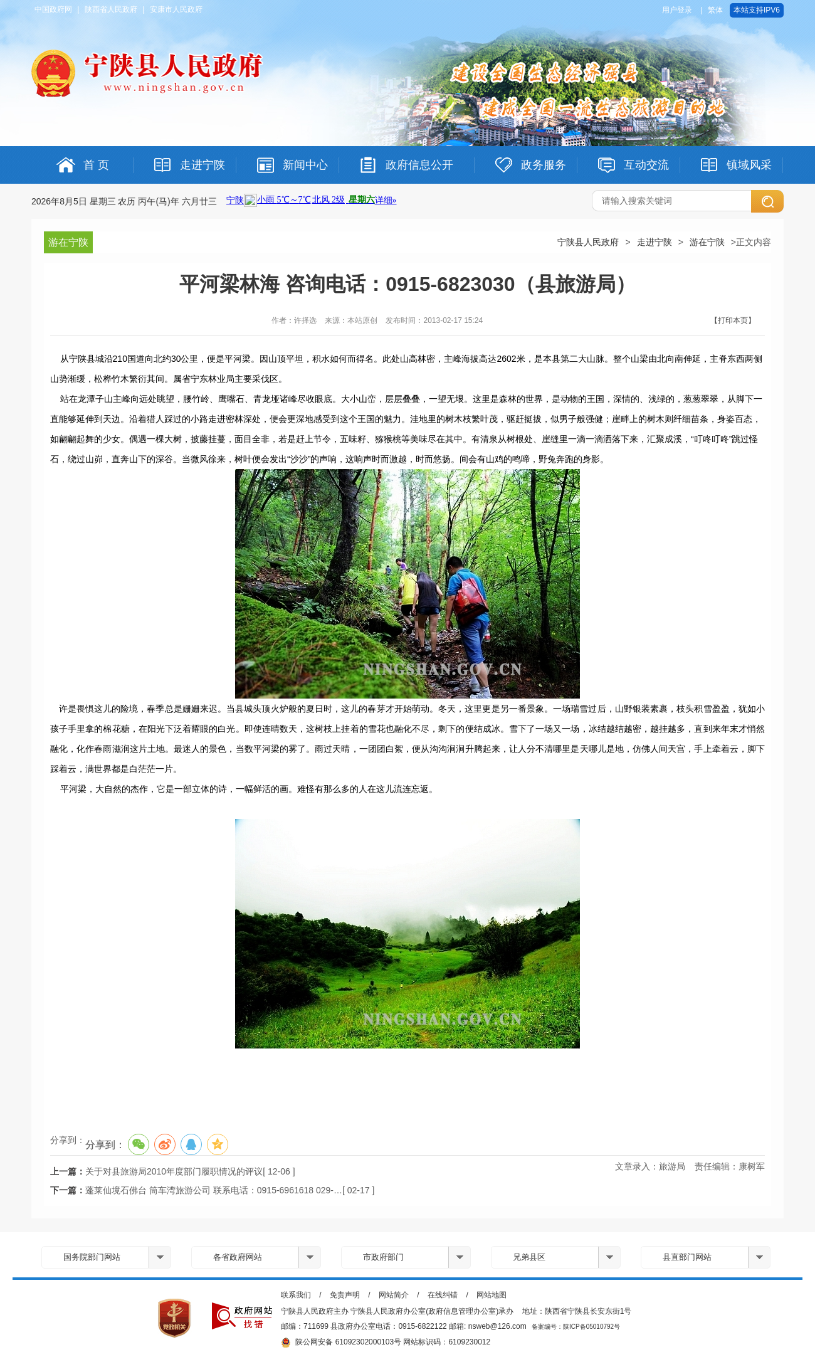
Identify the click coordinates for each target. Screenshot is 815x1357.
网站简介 (394, 1295)
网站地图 (491, 1295)
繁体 (715, 10)
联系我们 (296, 1295)
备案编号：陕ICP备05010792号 (576, 1326)
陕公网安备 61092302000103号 (341, 1343)
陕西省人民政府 (111, 9)
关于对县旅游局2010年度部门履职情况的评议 (174, 1171)
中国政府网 (53, 9)
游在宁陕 (707, 242)
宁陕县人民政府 (588, 242)
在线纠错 (443, 1295)
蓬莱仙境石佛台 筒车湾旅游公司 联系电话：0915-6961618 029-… (213, 1190)
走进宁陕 (654, 242)
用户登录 (677, 10)
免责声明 (345, 1295)
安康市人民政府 (176, 9)
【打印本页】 (732, 320)
